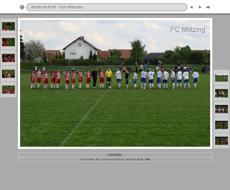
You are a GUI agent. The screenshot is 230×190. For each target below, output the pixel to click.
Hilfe (147, 159)
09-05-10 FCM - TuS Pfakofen (57, 7)
